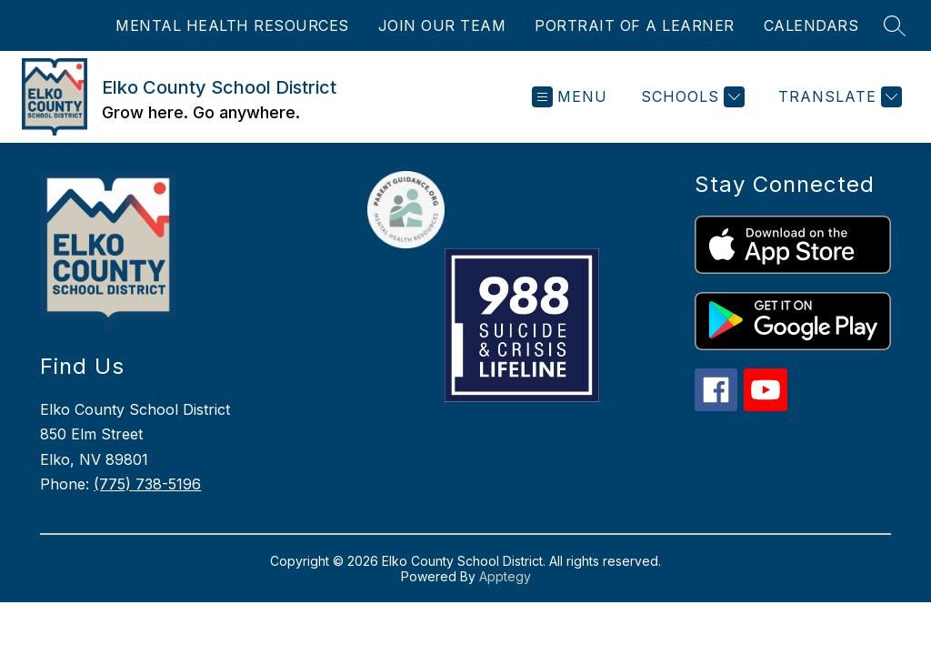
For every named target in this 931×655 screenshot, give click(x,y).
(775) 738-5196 (147, 484)
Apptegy (505, 576)
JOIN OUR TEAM (442, 25)
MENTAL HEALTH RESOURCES (232, 25)
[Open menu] (569, 97)
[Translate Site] (838, 97)
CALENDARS (811, 25)
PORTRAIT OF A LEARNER (635, 25)
